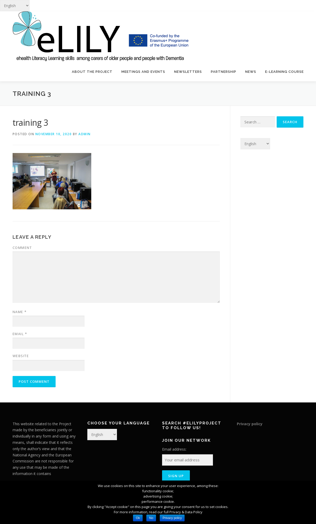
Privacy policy (250, 423)
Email (20, 333)
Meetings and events (143, 72)
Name (20, 311)
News (250, 72)
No (151, 518)
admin (84, 134)
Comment (22, 247)
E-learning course (284, 72)
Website (21, 355)
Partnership (223, 72)
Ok (138, 518)
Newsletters (188, 72)
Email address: (174, 449)
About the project (92, 72)
